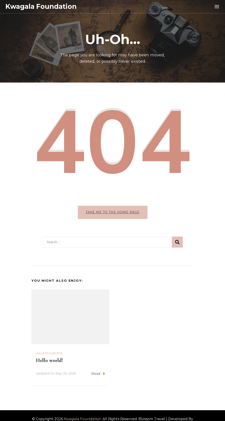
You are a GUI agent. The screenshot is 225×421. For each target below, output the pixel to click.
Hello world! (49, 360)
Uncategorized (49, 353)
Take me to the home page (113, 212)
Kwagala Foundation (41, 6)
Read (98, 373)
